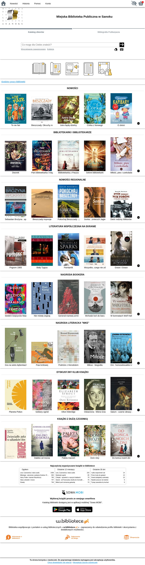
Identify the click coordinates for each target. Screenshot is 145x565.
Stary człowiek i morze (27, 480)
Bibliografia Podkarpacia (109, 32)
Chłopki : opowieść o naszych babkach (68, 477)
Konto (48, 3)
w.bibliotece (70, 527)
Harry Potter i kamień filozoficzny (30, 477)
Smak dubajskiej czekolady (100, 477)
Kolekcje (50, 49)
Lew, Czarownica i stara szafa (29, 473)
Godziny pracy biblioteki (13, 82)
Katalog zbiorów (36, 32)
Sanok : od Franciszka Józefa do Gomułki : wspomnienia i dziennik (77, 480)
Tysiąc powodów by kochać (100, 482)
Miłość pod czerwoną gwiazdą (65, 482)
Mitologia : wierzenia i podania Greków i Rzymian (36, 475)
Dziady (22, 482)
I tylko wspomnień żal (98, 473)
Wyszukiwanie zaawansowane (33, 49)
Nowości (14, 3)
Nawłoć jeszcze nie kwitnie (99, 480)
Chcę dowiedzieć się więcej (59, 562)
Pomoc (37, 3)
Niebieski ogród (61, 475)
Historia (25, 3)
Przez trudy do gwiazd (98, 475)
